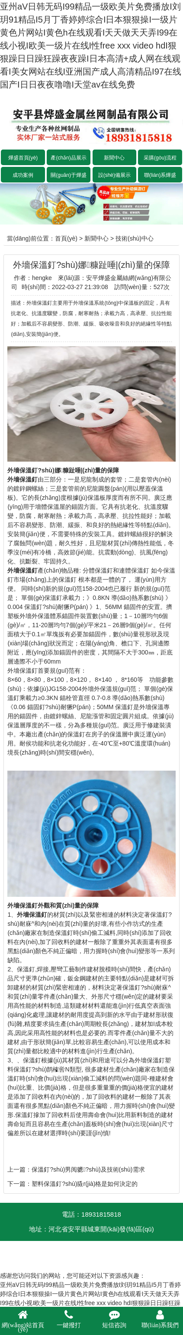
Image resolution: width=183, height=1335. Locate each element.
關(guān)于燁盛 (69, 175)
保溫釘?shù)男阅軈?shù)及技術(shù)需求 (88, 1169)
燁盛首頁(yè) (23, 158)
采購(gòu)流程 (160, 158)
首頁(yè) (66, 238)
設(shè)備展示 (114, 175)
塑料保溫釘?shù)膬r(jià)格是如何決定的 (85, 1183)
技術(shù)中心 (135, 238)
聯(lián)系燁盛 (160, 175)
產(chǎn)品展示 (68, 158)
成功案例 (23, 175)
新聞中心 (114, 158)
